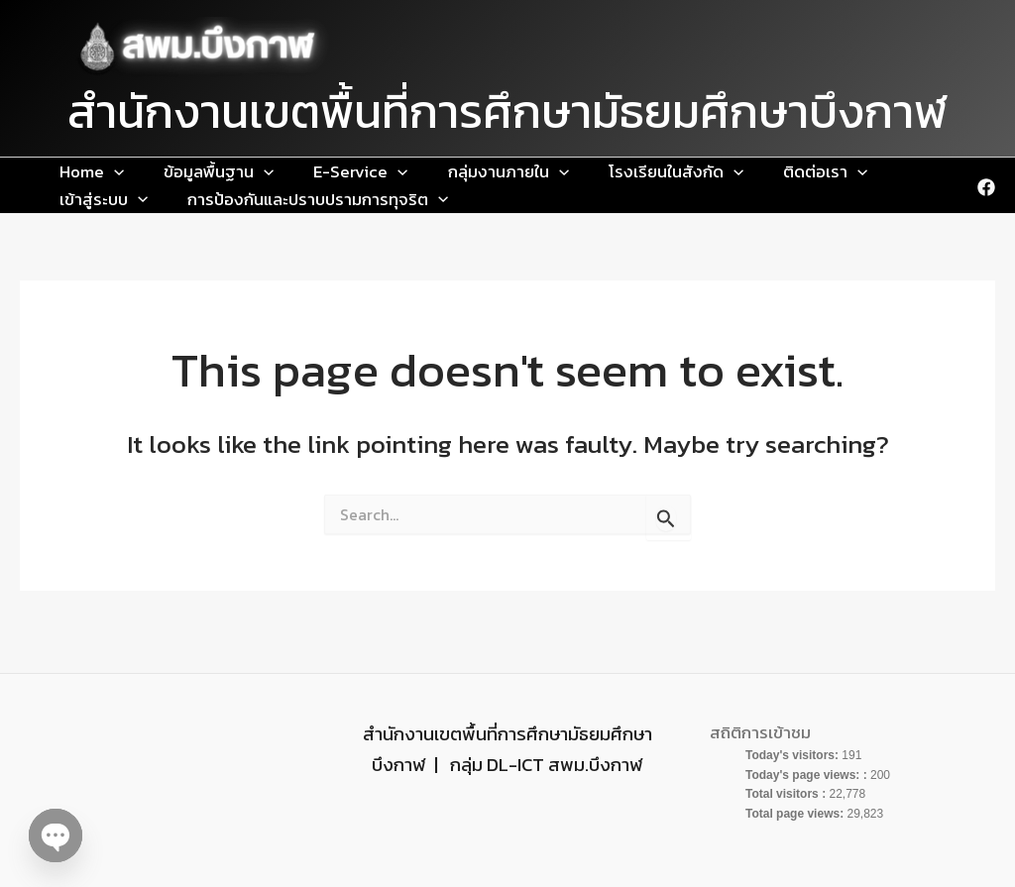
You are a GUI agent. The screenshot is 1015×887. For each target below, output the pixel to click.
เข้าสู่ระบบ (745, 175)
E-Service (281, 175)
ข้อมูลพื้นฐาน (171, 175)
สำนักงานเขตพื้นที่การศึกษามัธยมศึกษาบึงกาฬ (507, 111)
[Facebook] (986, 195)
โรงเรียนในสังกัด (533, 175)
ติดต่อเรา (651, 175)
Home (76, 175)
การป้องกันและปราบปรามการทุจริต (174, 210)
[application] (98, 175)
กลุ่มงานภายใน (397, 175)
